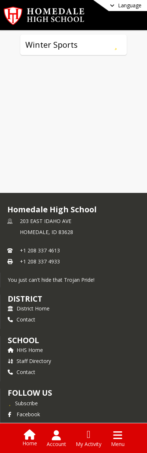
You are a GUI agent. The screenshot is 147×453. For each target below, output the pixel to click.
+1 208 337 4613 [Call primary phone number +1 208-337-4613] (40, 250)
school (23, 340)
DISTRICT (25, 299)
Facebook (24, 414)
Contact (21, 319)
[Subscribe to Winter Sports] (116, 44)
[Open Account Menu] (56, 438)
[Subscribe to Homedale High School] (23, 403)
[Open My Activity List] (88, 438)
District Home (29, 308)
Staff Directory (29, 360)
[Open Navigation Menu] (118, 438)
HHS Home (25, 349)
